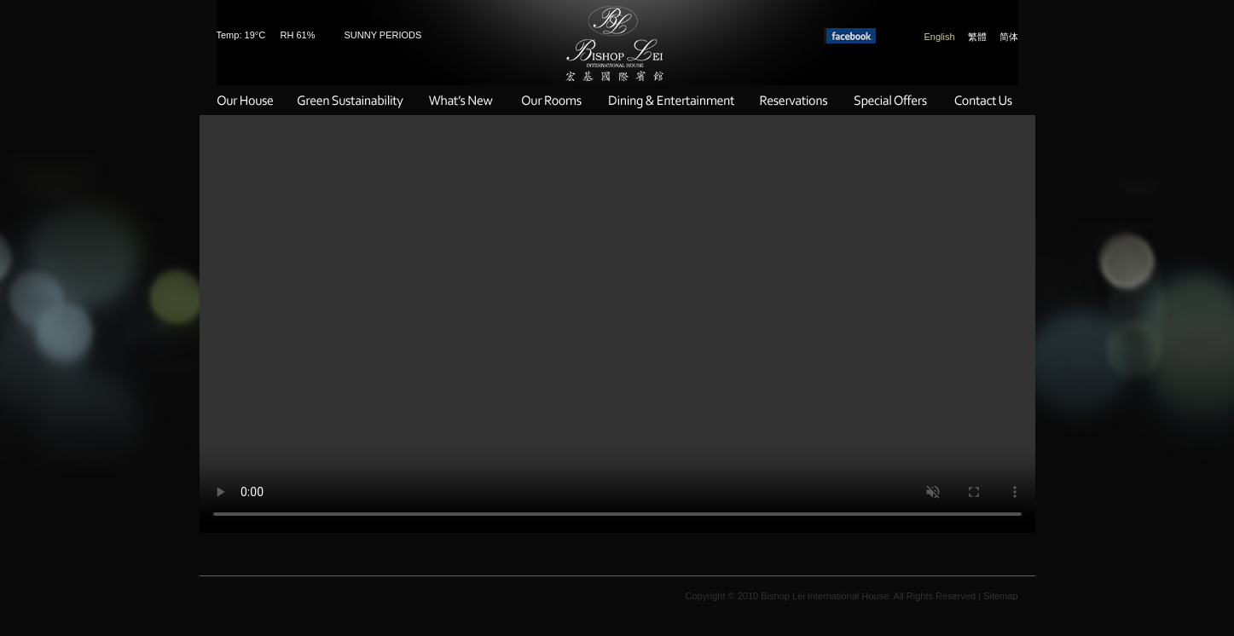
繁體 (977, 37)
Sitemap (1000, 596)
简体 (1008, 37)
